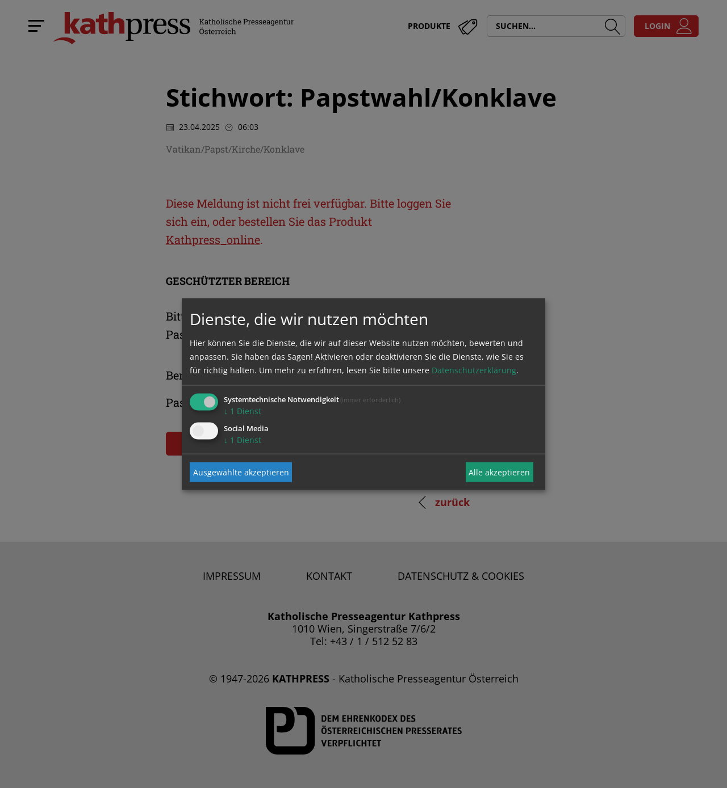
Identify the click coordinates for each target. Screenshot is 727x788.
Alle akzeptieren (499, 471)
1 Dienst (242, 411)
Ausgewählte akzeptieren (241, 471)
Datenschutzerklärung (474, 370)
